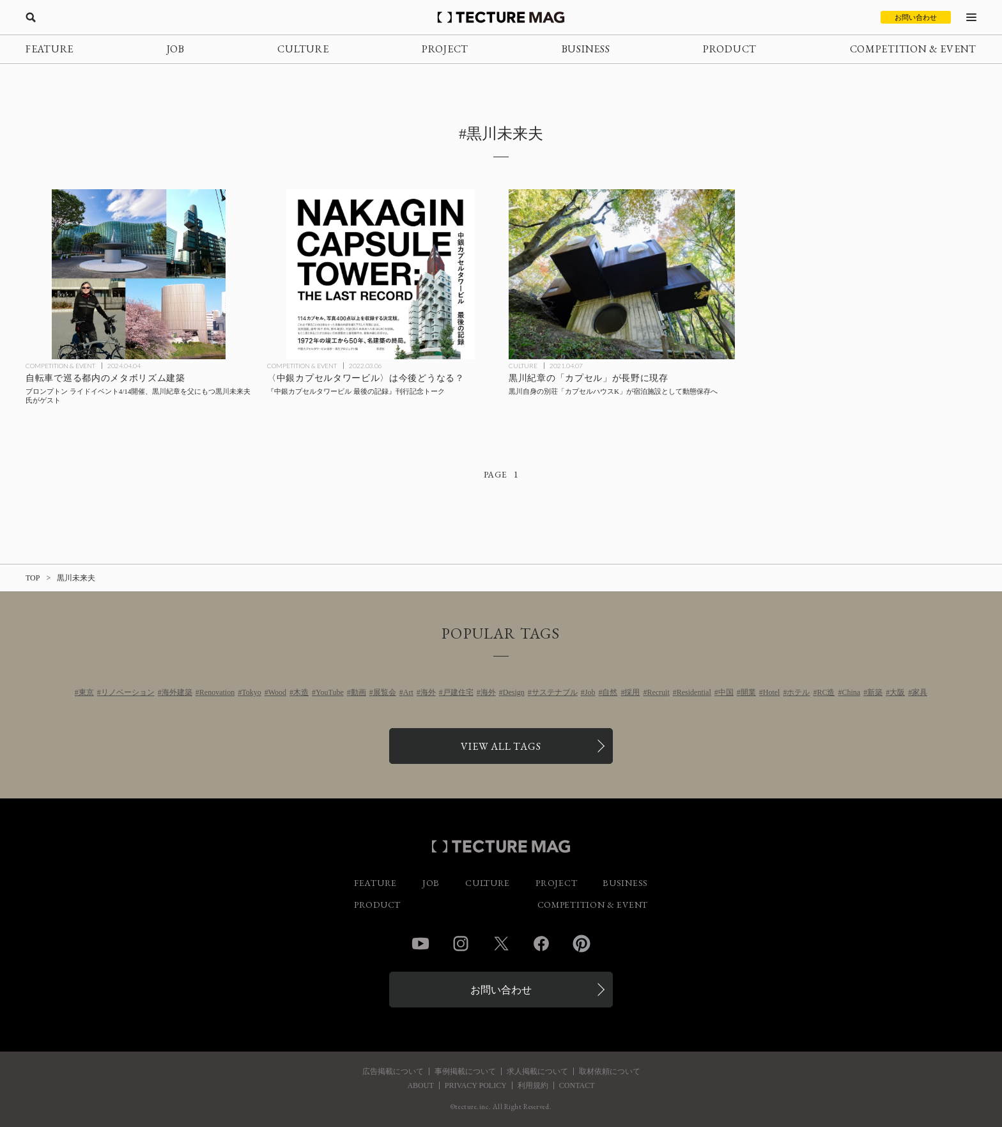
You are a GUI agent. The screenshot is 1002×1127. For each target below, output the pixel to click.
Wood (277, 692)
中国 (726, 692)
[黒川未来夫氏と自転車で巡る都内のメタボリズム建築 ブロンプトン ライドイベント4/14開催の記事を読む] (139, 274)
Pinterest (581, 943)
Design (514, 692)
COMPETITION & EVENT (913, 49)
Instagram (461, 943)
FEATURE (49, 49)
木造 (301, 692)
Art (408, 692)
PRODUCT (730, 49)
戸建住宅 (458, 692)
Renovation (217, 692)
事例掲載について (465, 1071)
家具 (919, 692)
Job (590, 692)
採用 (632, 692)
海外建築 (177, 692)
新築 (875, 692)
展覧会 (384, 692)
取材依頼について (609, 1071)
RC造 (826, 692)
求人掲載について (537, 1071)
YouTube (330, 692)
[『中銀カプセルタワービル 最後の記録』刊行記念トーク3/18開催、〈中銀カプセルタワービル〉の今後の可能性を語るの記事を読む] (380, 274)
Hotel (771, 692)
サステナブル (555, 692)
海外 (428, 692)
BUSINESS (586, 49)
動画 (358, 692)
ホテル (798, 692)
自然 (609, 692)
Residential (694, 692)
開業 (748, 692)
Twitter (501, 943)
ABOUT (420, 1085)
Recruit (658, 692)
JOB (176, 49)
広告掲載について (393, 1071)
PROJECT (445, 49)
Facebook (541, 943)
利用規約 (533, 1085)
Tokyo (251, 692)
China (851, 692)
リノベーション (128, 692)
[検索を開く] (31, 17)
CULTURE (302, 49)
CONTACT (577, 1085)
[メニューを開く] (971, 17)
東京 (86, 692)
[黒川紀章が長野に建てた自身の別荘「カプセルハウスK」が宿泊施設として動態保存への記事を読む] (622, 274)
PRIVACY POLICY (476, 1085)
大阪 (897, 692)
